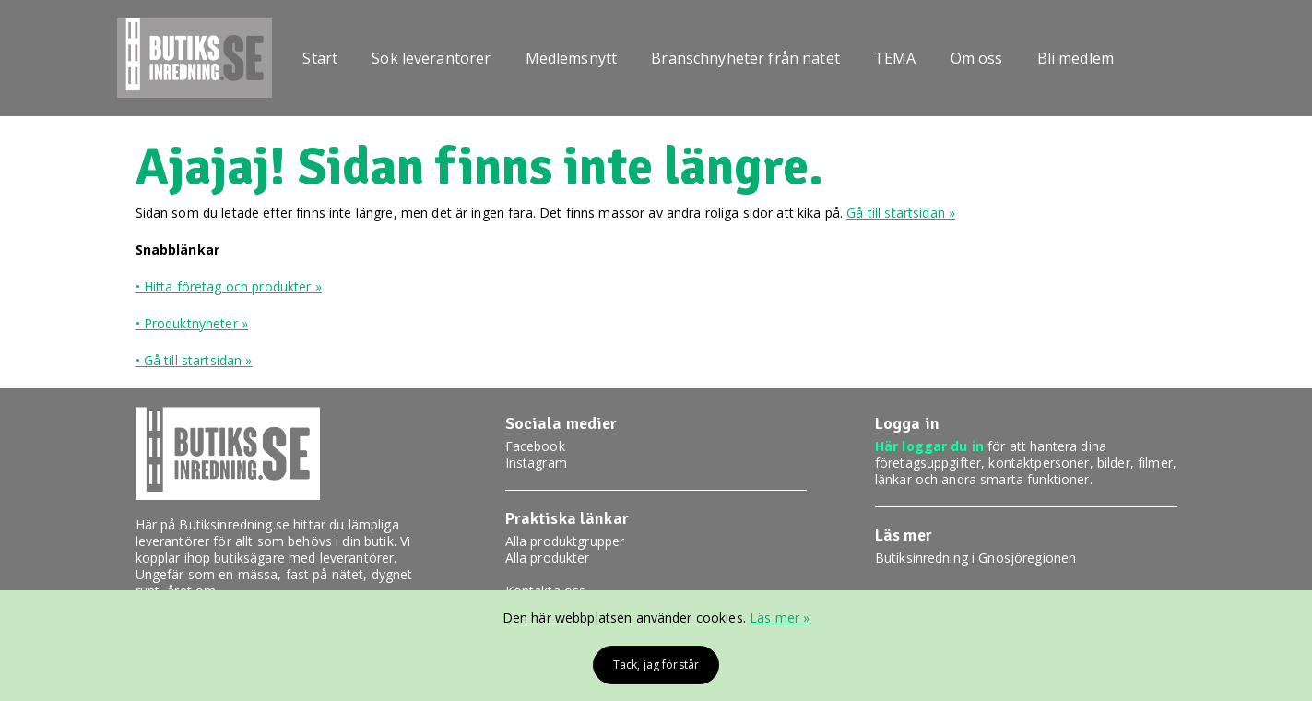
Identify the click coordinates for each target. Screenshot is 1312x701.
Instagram (536, 462)
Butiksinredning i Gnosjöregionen (975, 557)
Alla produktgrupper (565, 541)
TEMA (895, 58)
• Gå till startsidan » (194, 360)
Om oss (977, 58)
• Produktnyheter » (192, 323)
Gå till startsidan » (900, 212)
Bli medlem (1075, 58)
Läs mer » (780, 617)
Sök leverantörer (431, 58)
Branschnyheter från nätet (745, 58)
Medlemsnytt (572, 58)
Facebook (535, 446)
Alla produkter (547, 557)
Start (319, 58)
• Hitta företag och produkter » (229, 286)
